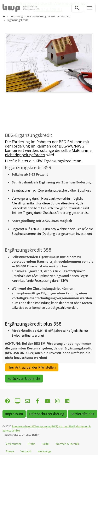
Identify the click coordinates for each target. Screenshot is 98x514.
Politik (45, 444)
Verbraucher (13, 444)
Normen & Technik (67, 444)
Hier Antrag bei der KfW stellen (32, 367)
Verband (26, 451)
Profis (31, 444)
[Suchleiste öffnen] (77, 8)
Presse (10, 451)
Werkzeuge (44, 451)
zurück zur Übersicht (24, 378)
